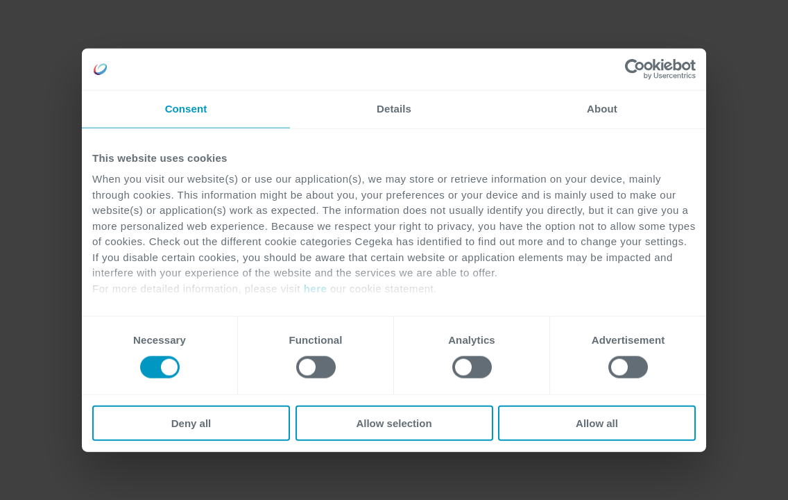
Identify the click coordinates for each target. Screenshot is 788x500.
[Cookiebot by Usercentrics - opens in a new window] (635, 69)
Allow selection (393, 422)
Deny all (191, 422)
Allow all (597, 422)
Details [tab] (394, 109)
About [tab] (602, 109)
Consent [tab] (186, 109)
